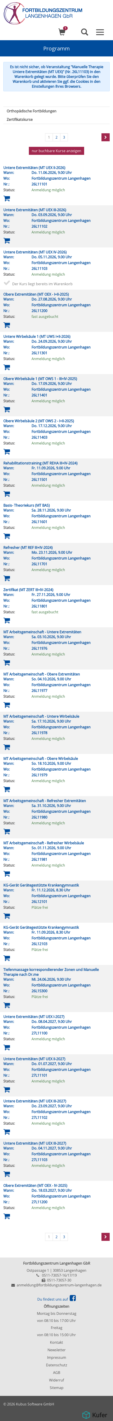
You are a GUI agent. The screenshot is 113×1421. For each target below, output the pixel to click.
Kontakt (56, 1342)
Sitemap (56, 1387)
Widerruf (56, 1380)
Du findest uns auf (56, 1299)
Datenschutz (56, 1365)
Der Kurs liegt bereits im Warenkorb (42, 283)
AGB (56, 1372)
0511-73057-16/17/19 (59, 1275)
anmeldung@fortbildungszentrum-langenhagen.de (59, 1285)
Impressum (56, 1357)
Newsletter (57, 1349)
